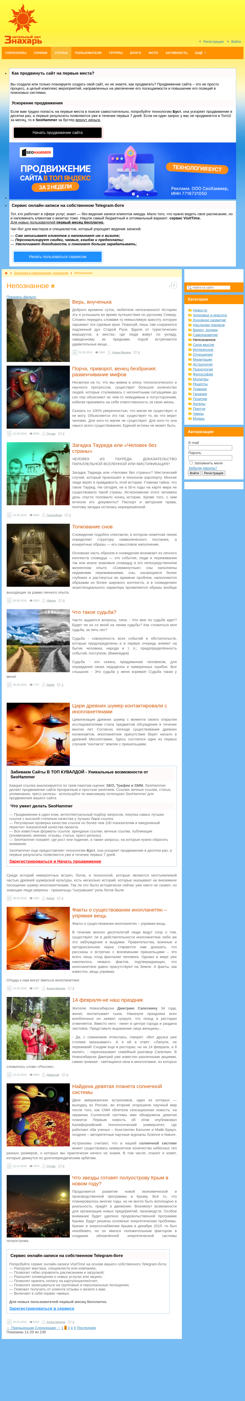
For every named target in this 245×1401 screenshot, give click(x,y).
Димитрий (53, 1074)
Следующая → (47, 1328)
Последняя (86, 1328)
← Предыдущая (20, 1328)
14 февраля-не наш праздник (107, 1000)
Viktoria (51, 600)
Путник (51, 433)
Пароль (194, 453)
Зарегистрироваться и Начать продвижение (55, 861)
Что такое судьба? (94, 612)
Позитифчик (54, 515)
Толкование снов (92, 526)
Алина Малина (121, 352)
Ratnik (50, 684)
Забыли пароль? (202, 468)
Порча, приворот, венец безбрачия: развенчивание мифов (114, 371)
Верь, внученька (92, 302)
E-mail (193, 442)
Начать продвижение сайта (58, 132)
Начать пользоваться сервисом (57, 257)
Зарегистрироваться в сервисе (42, 1308)
